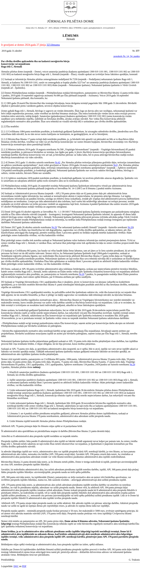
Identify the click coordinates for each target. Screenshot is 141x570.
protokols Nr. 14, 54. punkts (126, 56)
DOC (16, 566)
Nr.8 (115, 165)
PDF (24, 566)
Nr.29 (54, 227)
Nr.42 (57, 162)
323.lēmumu (53, 44)
